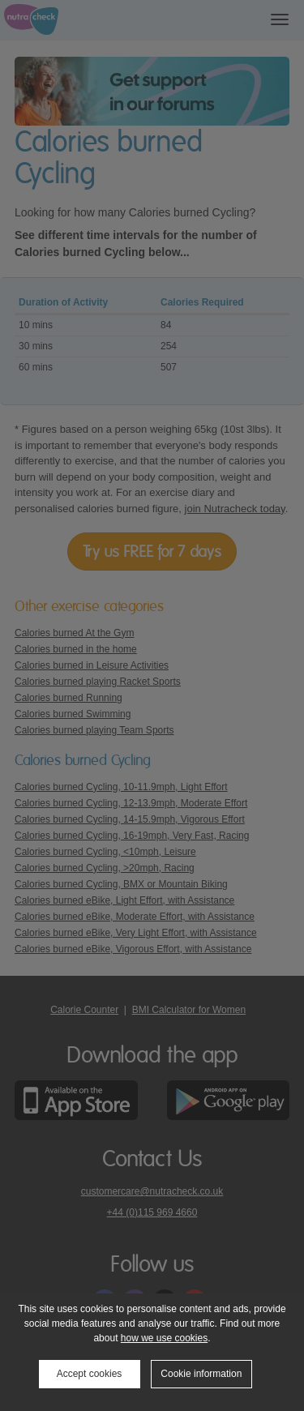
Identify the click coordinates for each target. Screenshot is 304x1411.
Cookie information (201, 1373)
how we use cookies (164, 1338)
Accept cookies (89, 1373)
